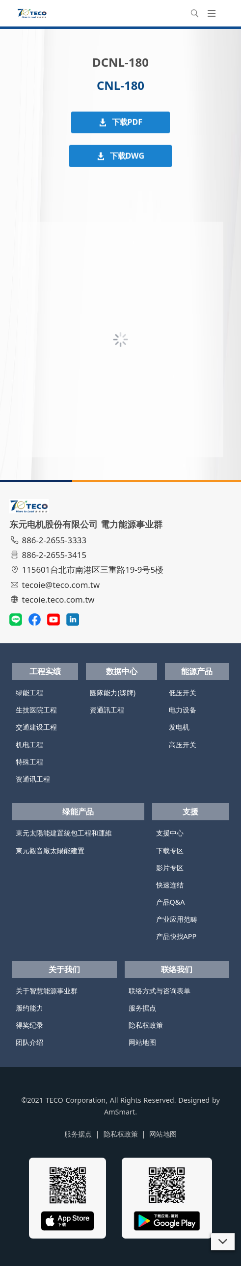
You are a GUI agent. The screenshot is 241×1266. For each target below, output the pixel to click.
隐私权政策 (146, 1025)
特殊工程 (29, 761)
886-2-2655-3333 (49, 540)
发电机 (179, 727)
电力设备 (182, 709)
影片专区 (170, 867)
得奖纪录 (29, 1025)
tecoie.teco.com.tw (53, 599)
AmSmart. (120, 1111)
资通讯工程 (33, 779)
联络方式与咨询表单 (159, 990)
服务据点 (142, 1008)
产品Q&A (170, 902)
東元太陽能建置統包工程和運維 (64, 832)
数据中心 (121, 671)
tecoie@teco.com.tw (56, 584)
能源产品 (197, 671)
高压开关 (182, 744)
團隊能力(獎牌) (112, 692)
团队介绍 (29, 1042)
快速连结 (170, 884)
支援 (190, 811)
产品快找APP (176, 936)
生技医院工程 (36, 709)
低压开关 (182, 692)
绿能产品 (78, 811)
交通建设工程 (36, 727)
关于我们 (64, 969)
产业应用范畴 (176, 919)
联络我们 (176, 969)
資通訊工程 (107, 709)
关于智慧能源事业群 (47, 990)
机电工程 (29, 744)
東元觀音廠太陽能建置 (50, 850)
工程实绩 (45, 671)
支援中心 (170, 832)
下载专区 (170, 850)
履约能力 (29, 1008)
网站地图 (142, 1042)
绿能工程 (29, 692)
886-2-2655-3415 (49, 554)
